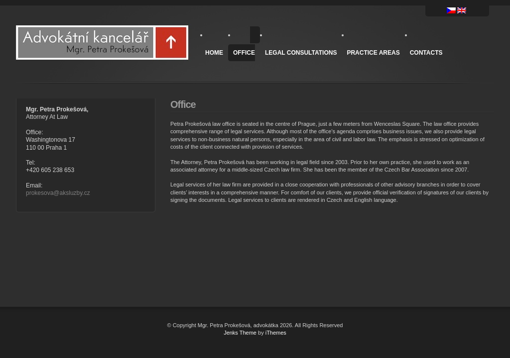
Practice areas (373, 52)
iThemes (275, 333)
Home (214, 52)
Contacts (426, 52)
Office (244, 52)
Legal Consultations (301, 52)
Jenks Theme (240, 333)
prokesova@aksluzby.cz (58, 192)
